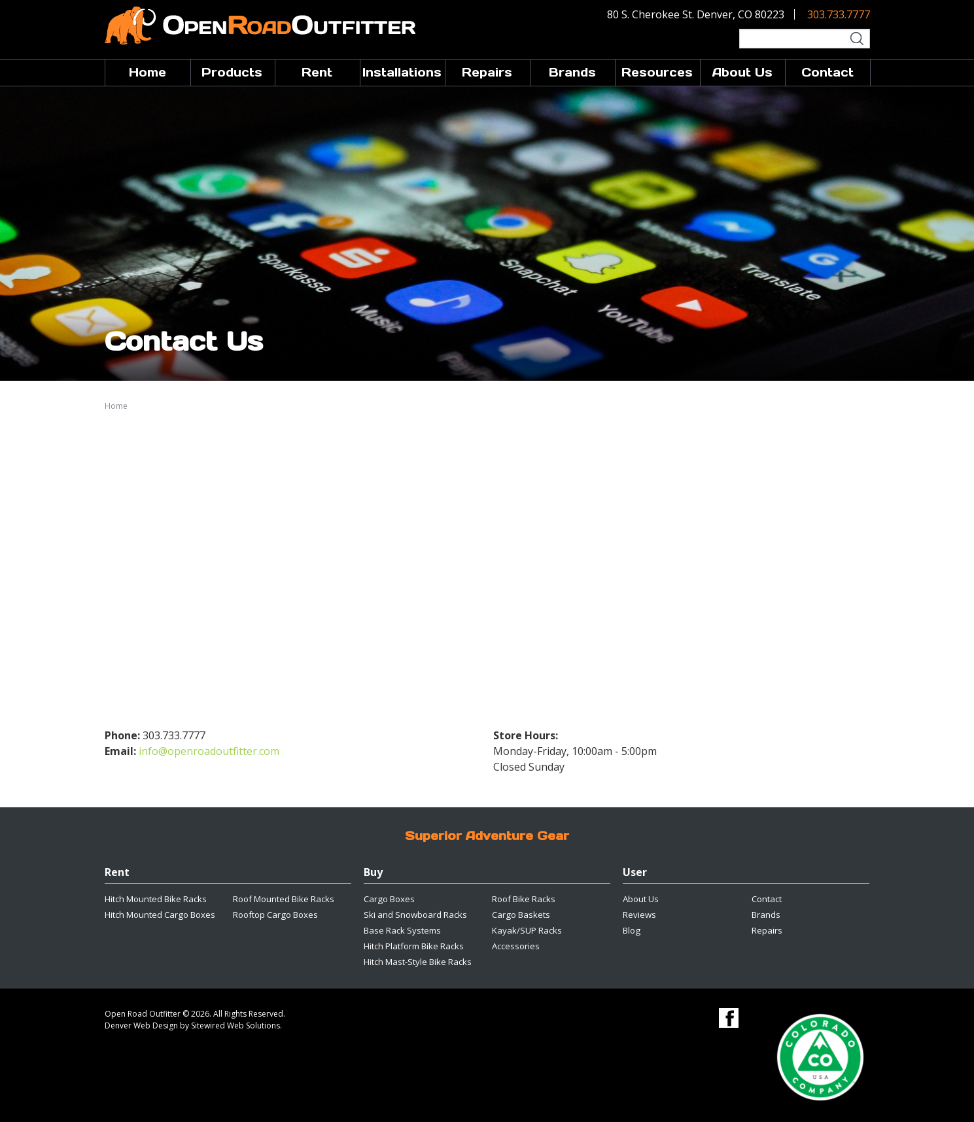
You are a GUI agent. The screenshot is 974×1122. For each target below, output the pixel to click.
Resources (657, 72)
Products (231, 72)
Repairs (487, 72)
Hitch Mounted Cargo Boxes (160, 914)
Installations (402, 72)
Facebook (729, 1018)
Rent (317, 72)
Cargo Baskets (521, 914)
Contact (827, 72)
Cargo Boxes (389, 899)
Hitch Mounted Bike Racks (156, 899)
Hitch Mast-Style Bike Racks (418, 962)
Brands (572, 72)
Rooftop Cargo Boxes (275, 914)
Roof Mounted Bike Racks (283, 899)
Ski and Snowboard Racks (415, 914)
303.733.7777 (838, 14)
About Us (742, 72)
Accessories (516, 946)
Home (147, 72)
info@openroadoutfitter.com (209, 751)
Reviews (639, 914)
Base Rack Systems (402, 930)
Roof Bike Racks (523, 899)
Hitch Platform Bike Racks (414, 946)
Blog (631, 930)
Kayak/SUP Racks (527, 930)
